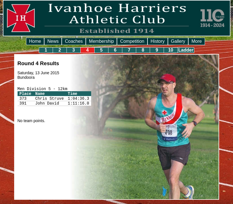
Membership (101, 41)
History (158, 41)
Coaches (74, 41)
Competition (132, 41)
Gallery (178, 41)
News (53, 41)
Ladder (185, 50)
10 (170, 50)
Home (35, 41)
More (196, 41)
